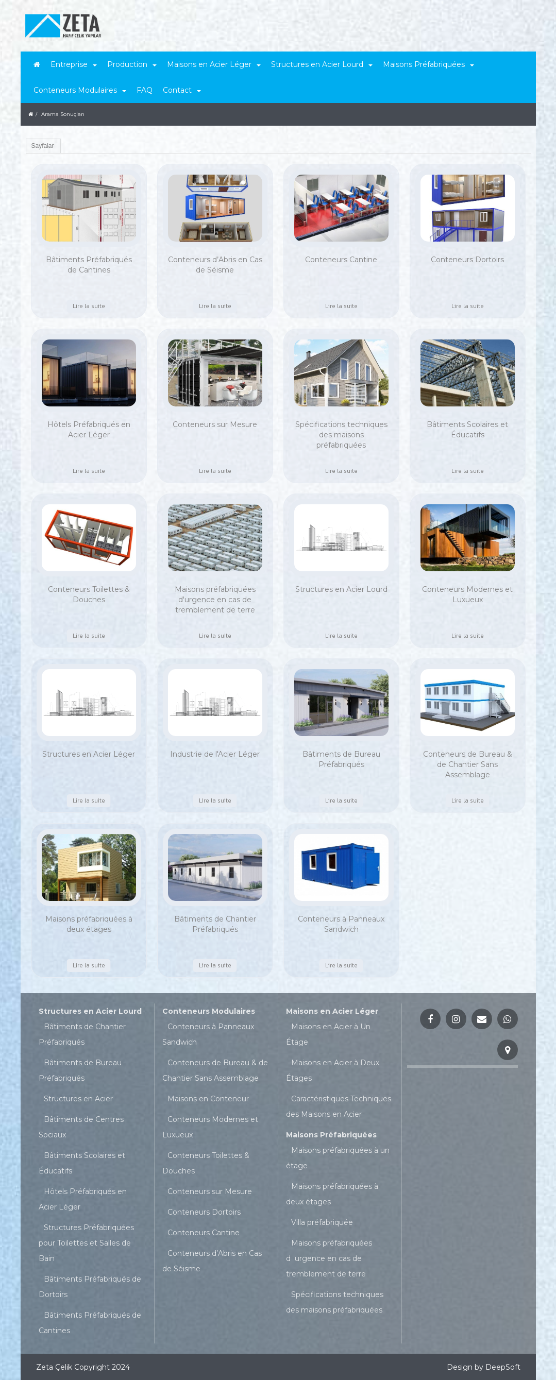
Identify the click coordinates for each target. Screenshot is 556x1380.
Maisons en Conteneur (208, 1098)
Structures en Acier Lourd (90, 1011)
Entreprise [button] (73, 64)
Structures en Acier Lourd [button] (322, 64)
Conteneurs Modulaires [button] (79, 90)
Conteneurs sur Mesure (209, 1191)
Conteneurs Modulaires (208, 1011)
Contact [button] (182, 90)
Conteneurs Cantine (203, 1232)
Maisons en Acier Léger (332, 1011)
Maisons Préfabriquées (331, 1134)
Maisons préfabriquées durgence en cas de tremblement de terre (329, 1258)
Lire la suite (89, 306)
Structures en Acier (78, 1098)
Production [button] (132, 64)
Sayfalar (42, 145)
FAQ (145, 90)
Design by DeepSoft (483, 1367)
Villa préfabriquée (322, 1222)
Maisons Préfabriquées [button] (428, 64)
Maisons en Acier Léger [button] (214, 64)
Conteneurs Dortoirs (204, 1212)
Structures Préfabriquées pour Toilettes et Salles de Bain (86, 1243)
